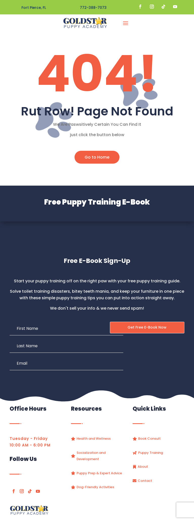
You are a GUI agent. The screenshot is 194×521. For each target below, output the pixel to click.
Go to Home (97, 157)
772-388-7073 (93, 7)
